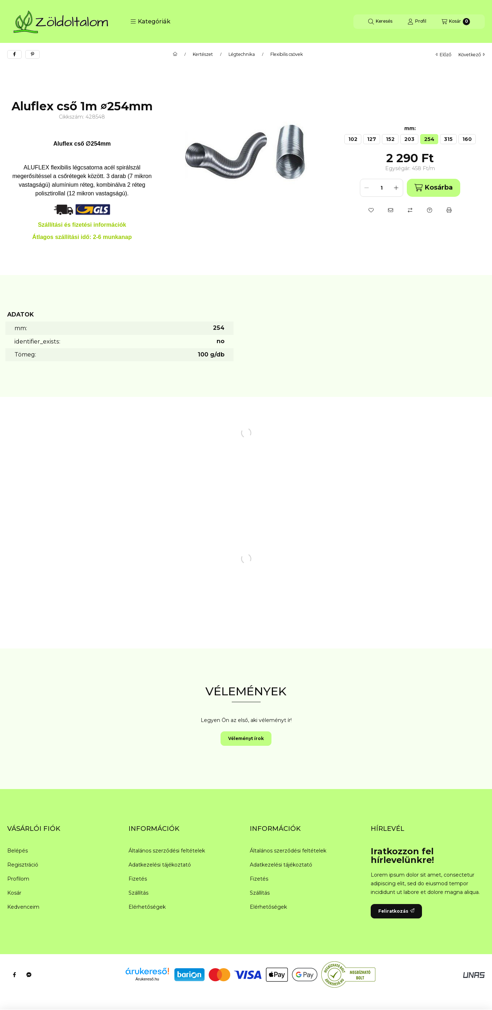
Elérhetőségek (147, 907)
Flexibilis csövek (286, 54)
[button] (150, 21)
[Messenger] (29, 974)
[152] (390, 139)
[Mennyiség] (381, 187)
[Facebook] (14, 974)
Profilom (18, 879)
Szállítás (138, 893)
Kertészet (203, 54)
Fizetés (138, 879)
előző (443, 54)
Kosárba (433, 187)
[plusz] (396, 187)
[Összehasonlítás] (410, 210)
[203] (409, 139)
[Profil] (417, 21)
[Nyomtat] (449, 210)
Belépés (17, 850)
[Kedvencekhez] (371, 210)
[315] (448, 139)
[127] (371, 139)
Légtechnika (241, 54)
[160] (467, 139)
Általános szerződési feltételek (167, 850)
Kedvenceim (23, 907)
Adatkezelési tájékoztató (160, 864)
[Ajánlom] (390, 210)
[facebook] (14, 54)
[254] (429, 139)
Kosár (14, 893)
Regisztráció (22, 864)
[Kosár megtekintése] (455, 21)
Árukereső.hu (147, 979)
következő (471, 54)
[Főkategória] (175, 54)
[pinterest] (32, 54)
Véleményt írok (246, 738)
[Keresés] (380, 21)
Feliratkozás (396, 911)
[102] (352, 139)
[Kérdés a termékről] (429, 210)
